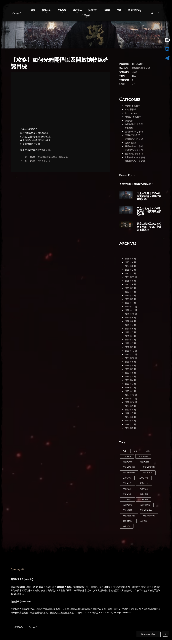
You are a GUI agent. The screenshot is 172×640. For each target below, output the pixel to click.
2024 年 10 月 (131, 314)
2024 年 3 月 (130, 339)
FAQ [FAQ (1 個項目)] (124, 451)
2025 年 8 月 (130, 281)
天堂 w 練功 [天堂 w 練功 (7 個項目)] (127, 505)
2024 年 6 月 (130, 328)
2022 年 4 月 (130, 420)
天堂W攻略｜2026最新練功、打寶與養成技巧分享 (149, 211)
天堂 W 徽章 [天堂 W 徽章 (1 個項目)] (147, 473)
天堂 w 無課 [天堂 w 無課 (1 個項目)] (143, 494)
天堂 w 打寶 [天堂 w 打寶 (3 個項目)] (143, 478)
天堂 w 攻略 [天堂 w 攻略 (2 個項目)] (143, 489)
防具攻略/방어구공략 (135, 161)
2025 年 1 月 (130, 303)
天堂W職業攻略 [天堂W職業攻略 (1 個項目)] (146, 510)
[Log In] (158, 13)
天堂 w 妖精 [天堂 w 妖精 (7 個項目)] (127, 462)
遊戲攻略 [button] (77, 10)
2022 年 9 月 (130, 406)
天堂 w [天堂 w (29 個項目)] (147, 451)
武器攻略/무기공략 (134, 139)
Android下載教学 (132, 106)
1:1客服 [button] (107, 10)
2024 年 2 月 (130, 343)
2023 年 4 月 (130, 380)
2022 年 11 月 (131, 398)
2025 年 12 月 (131, 277)
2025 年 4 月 (130, 292)
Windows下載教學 (133, 117)
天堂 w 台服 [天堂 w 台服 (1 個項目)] (143, 456)
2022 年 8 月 (130, 409)
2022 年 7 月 (130, 413)
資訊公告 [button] (46, 10)
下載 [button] (119, 10)
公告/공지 (129, 120)
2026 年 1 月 (130, 273)
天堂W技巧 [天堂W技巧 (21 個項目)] (127, 483)
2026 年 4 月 (130, 262)
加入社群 (33, 627)
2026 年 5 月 (130, 258)
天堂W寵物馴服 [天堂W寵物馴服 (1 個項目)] (129, 473)
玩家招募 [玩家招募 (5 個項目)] (143, 521)
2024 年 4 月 (130, 336)
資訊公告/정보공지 (134, 150)
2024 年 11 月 (131, 310)
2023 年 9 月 (130, 361)
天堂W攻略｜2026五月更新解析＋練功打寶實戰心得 (149, 196)
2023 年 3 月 (130, 384)
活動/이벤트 (130, 142)
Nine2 (134, 72)
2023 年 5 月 (130, 376)
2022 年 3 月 (130, 424)
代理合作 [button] (86, 15)
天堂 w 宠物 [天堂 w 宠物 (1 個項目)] (144, 462)
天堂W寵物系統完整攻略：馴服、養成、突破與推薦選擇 (149, 226)
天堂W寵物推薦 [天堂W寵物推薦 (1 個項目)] (129, 467)
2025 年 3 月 (130, 295)
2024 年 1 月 (130, 347)
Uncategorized (131, 113)
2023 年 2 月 (130, 387)
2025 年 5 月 (130, 288)
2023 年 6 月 (130, 373)
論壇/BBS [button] (92, 10)
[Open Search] (152, 13)
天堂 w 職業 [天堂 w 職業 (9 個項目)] (127, 510)
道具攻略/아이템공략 (135, 157)
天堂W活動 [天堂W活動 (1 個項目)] (127, 494)
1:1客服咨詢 (17, 627)
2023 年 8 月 (130, 365)
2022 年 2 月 (130, 428)
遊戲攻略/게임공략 (141, 68)
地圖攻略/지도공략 (134, 124)
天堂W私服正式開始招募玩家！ (136, 184)
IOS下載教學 (130, 109)
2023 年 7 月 (130, 369)
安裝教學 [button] (62, 10)
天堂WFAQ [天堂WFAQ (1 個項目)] (127, 456)
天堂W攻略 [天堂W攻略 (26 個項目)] (127, 489)
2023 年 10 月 (131, 358)
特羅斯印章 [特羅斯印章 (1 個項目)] (127, 521)
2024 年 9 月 (130, 317)
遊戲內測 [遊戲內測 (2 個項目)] (126, 526)
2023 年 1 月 (130, 391)
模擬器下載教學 (132, 135)
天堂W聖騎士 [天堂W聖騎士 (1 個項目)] (145, 505)
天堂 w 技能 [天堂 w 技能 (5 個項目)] (143, 483)
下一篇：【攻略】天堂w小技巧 (35, 161)
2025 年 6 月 (130, 284)
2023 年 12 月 (131, 351)
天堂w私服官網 (42, 149)
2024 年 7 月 (130, 325)
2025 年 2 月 (130, 299)
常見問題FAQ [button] (134, 10)
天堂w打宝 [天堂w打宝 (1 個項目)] (127, 478)
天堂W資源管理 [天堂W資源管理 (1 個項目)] (149, 516)
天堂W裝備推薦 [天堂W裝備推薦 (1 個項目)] (129, 516)
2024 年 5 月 (130, 332)
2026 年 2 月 (130, 270)
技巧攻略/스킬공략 (134, 131)
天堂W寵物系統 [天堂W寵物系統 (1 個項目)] (149, 467)
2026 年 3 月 (130, 266)
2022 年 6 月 (130, 417)
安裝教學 (129, 128)
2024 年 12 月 (131, 306)
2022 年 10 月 (131, 402)
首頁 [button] (33, 10)
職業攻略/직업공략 (134, 146)
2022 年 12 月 (131, 395)
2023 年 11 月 (131, 354)
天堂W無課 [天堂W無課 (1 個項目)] (127, 499)
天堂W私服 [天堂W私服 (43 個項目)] (143, 499)
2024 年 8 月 (130, 321)
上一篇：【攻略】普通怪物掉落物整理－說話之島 (44, 157)
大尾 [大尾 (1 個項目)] (135, 451)
